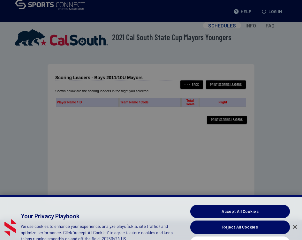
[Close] (295, 233)
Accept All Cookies (240, 217)
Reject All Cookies (240, 233)
